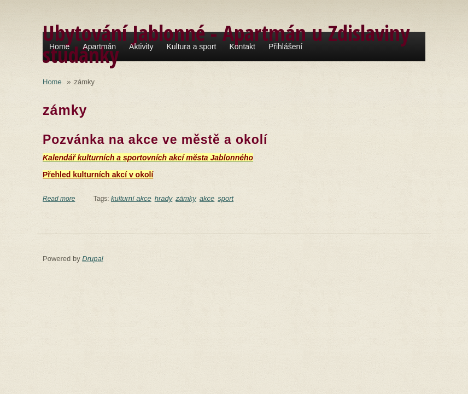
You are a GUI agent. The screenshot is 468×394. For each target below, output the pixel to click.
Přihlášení (285, 46)
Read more (59, 198)
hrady (164, 198)
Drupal (92, 258)
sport (225, 198)
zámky (186, 198)
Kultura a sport (191, 46)
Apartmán (99, 46)
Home (59, 46)
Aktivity (141, 46)
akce (207, 198)
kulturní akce (131, 198)
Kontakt (242, 46)
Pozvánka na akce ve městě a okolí (155, 139)
